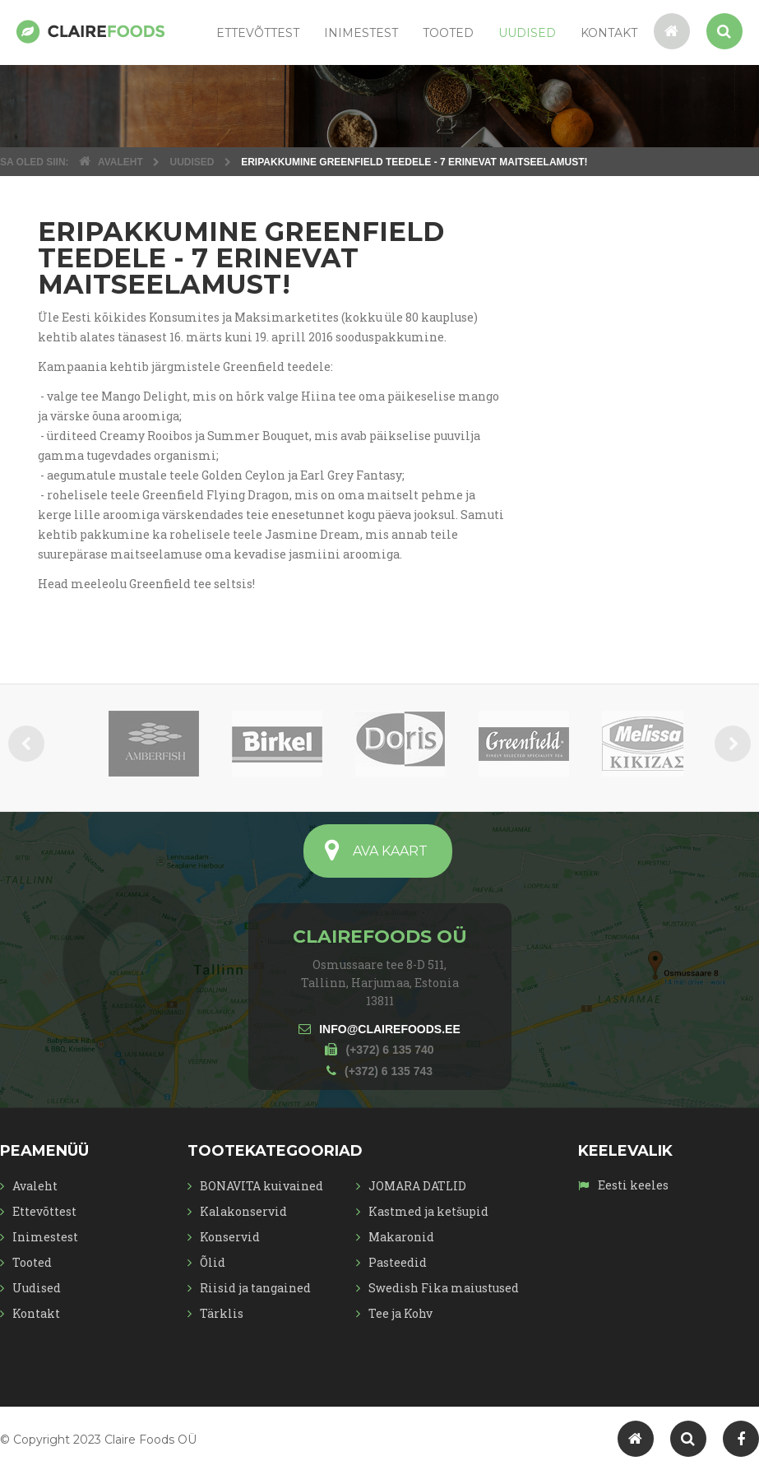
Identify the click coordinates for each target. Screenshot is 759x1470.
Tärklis (221, 1313)
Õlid (212, 1262)
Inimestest (361, 33)
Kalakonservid (243, 1211)
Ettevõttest (257, 33)
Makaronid (401, 1237)
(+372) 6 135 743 (389, 1071)
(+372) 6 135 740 (389, 1049)
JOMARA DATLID (417, 1186)
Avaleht (35, 1186)
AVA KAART (390, 851)
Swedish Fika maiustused (443, 1288)
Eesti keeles (632, 1185)
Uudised (527, 33)
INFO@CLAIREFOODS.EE (389, 1029)
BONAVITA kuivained (261, 1186)
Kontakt (609, 33)
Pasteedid (397, 1262)
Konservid (230, 1237)
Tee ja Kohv (400, 1313)
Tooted (448, 33)
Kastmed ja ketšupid (428, 1211)
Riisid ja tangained (255, 1288)
